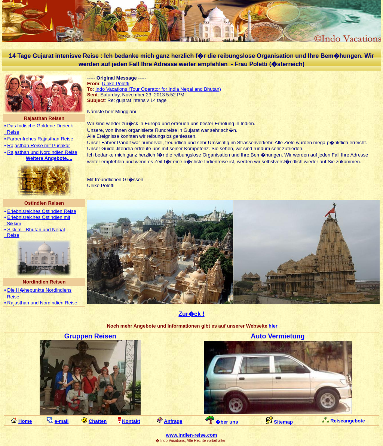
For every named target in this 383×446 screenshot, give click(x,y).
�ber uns (226, 422)
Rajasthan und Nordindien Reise (42, 152)
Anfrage (173, 421)
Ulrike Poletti (115, 83)
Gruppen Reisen (90, 336)
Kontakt (131, 421)
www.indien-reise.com (191, 435)
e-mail (62, 421)
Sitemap (283, 422)
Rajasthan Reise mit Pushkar (38, 145)
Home (25, 421)
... (49, 158)
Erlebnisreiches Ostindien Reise (41, 211)
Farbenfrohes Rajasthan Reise (40, 139)
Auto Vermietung (278, 336)
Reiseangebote (347, 421)
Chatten (98, 421)
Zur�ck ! (191, 314)
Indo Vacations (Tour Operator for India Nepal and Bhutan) (158, 89)
